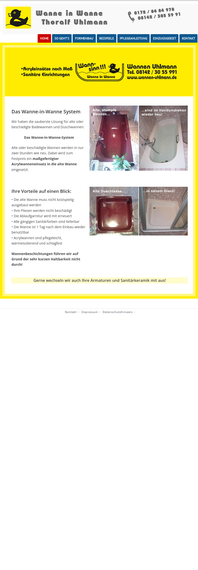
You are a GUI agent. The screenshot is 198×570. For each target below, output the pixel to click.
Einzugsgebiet (164, 38)
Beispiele (106, 38)
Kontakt (188, 38)
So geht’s (62, 38)
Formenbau (84, 38)
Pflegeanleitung (133, 38)
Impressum (89, 312)
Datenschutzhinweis (117, 312)
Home (44, 38)
